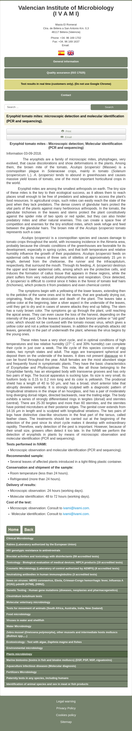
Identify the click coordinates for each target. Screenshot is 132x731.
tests (24, 596)
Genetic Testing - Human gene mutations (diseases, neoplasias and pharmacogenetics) (62, 590)
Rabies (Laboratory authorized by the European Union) (41, 544)
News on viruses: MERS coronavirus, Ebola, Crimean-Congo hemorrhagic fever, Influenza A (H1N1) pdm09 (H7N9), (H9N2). (64, 582)
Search (109, 107)
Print (66, 131)
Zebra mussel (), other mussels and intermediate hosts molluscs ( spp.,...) (62, 634)
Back (28, 529)
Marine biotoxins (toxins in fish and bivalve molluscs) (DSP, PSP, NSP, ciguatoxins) (59, 660)
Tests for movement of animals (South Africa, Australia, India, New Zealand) (54, 608)
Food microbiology (18, 614)
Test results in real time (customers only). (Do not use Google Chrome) (66, 83)
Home (13, 529)
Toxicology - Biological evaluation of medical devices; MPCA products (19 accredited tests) (64, 562)
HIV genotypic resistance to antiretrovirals (33, 550)
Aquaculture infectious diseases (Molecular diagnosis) (41, 666)
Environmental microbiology (24, 648)
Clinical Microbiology (19, 538)
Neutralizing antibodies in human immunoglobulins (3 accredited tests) (51, 574)
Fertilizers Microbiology (21, 672)
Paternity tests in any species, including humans (37, 678)
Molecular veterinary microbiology (28, 602)
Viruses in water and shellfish (25, 620)
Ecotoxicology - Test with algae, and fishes (44, 642)
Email (66, 137)
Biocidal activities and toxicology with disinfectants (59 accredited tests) (52, 556)
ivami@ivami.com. (76, 508)
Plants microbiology (19, 654)
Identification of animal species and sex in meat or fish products (47, 684)
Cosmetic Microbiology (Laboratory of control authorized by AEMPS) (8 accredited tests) (62, 568)
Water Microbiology (18, 626)
